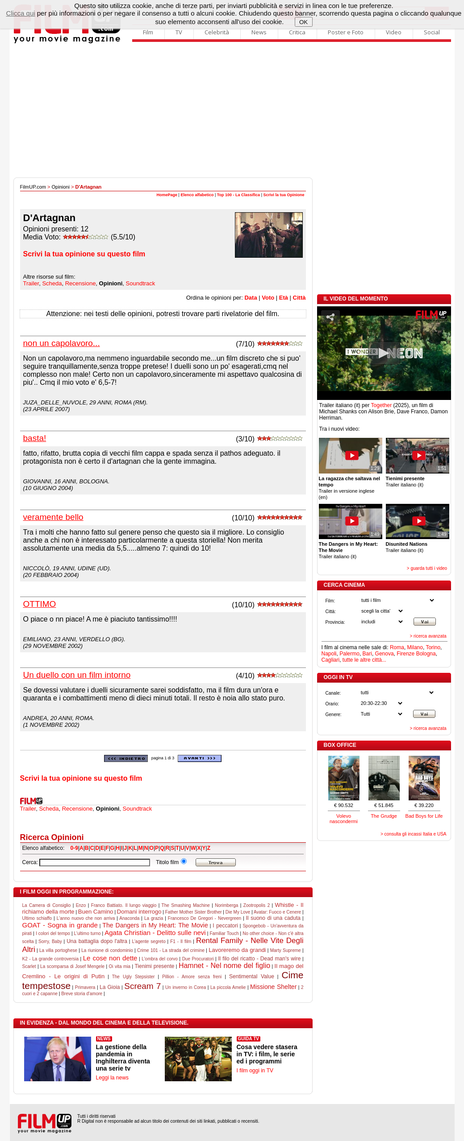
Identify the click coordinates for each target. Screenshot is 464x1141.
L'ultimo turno (87, 933)
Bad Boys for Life (424, 816)
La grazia (153, 918)
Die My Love (238, 912)
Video (393, 32)
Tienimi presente (154, 966)
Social (432, 32)
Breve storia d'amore (81, 993)
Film (148, 32)
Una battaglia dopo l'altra (97, 941)
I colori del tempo (53, 933)
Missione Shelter (273, 986)
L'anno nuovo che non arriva (86, 918)
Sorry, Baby (50, 941)
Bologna (426, 654)
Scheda (52, 283)
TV (179, 32)
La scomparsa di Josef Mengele (72, 966)
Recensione (80, 283)
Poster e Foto (346, 32)
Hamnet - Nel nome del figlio (224, 965)
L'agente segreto (148, 941)
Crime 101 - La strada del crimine (171, 950)
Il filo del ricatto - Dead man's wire (259, 959)
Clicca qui (20, 13)
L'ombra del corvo (160, 958)
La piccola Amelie (228, 987)
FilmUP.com (33, 186)
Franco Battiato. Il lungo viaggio (124, 905)
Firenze (405, 654)
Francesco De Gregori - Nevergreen (204, 918)
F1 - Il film (180, 941)
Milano (415, 647)
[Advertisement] (232, 110)
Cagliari (331, 660)
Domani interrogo (139, 911)
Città (299, 297)
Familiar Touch (223, 933)
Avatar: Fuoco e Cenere (277, 912)
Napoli (329, 654)
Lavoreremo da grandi (237, 950)
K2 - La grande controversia (50, 958)
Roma (397, 647)
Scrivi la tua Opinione (283, 195)
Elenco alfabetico (196, 195)
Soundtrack (140, 283)
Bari (367, 654)
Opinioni (61, 186)
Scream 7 (142, 986)
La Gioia (110, 987)
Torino (433, 647)
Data (250, 297)
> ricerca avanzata (428, 636)
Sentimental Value (251, 976)
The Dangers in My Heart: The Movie (155, 925)
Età (283, 297)
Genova (384, 654)
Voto (268, 297)
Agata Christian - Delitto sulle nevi (155, 932)
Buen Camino (95, 911)
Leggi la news (112, 1078)
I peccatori (225, 926)
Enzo (81, 905)
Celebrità (217, 32)
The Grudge (384, 816)
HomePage (167, 195)
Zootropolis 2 (256, 905)
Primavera (85, 987)
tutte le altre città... (364, 660)
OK (303, 22)
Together (381, 405)
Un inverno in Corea (185, 987)
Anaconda (129, 918)
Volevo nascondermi (344, 818)
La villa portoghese (58, 950)
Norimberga (226, 905)
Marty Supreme (285, 950)
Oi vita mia (119, 966)
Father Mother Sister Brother (193, 912)
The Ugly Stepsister (133, 976)
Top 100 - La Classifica (238, 195)
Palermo (349, 654)
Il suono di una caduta (273, 918)
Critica (297, 32)
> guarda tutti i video (427, 568)
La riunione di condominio (107, 950)
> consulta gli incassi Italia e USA (413, 834)
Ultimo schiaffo (37, 918)
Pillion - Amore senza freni (192, 976)
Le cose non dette (110, 958)
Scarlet (29, 966)
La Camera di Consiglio (46, 905)
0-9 (74, 848)
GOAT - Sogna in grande (60, 925)
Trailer (31, 283)
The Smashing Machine (186, 905)
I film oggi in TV (255, 1070)
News (259, 32)
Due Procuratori (198, 958)
